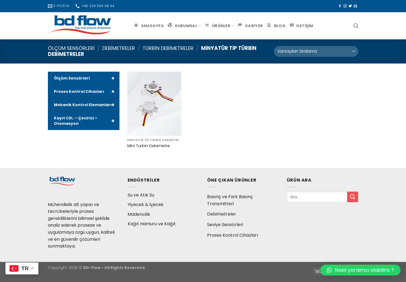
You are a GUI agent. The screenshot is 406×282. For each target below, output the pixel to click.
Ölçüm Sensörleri (71, 48)
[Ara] (355, 25)
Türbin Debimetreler (168, 48)
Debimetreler (118, 48)
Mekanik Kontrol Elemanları (86, 104)
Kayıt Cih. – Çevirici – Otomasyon (86, 121)
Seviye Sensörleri (225, 224)
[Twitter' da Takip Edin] (350, 6)
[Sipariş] (316, 51)
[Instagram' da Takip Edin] (345, 6)
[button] (360, 270)
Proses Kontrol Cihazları (86, 91)
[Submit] (352, 197)
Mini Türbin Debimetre (148, 145)
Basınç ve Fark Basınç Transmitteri (230, 200)
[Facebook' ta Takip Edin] (340, 6)
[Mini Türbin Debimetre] (154, 104)
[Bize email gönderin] (355, 6)
